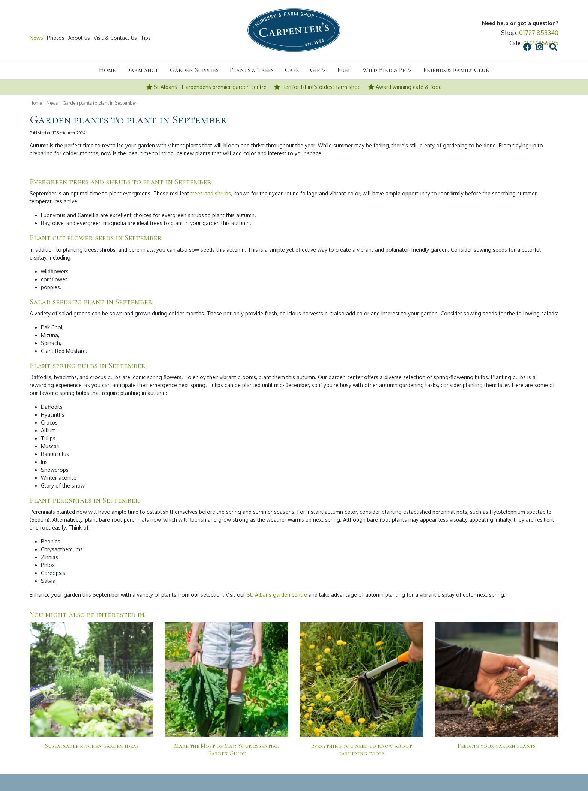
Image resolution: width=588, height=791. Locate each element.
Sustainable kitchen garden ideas (92, 746)
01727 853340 (538, 32)
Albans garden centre (280, 594)
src (481, 38)
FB (455, 38)
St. (250, 594)
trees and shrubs (210, 193)
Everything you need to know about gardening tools (361, 749)
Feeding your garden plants (497, 746)
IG (467, 38)
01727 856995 (540, 43)
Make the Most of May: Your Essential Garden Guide (226, 749)
